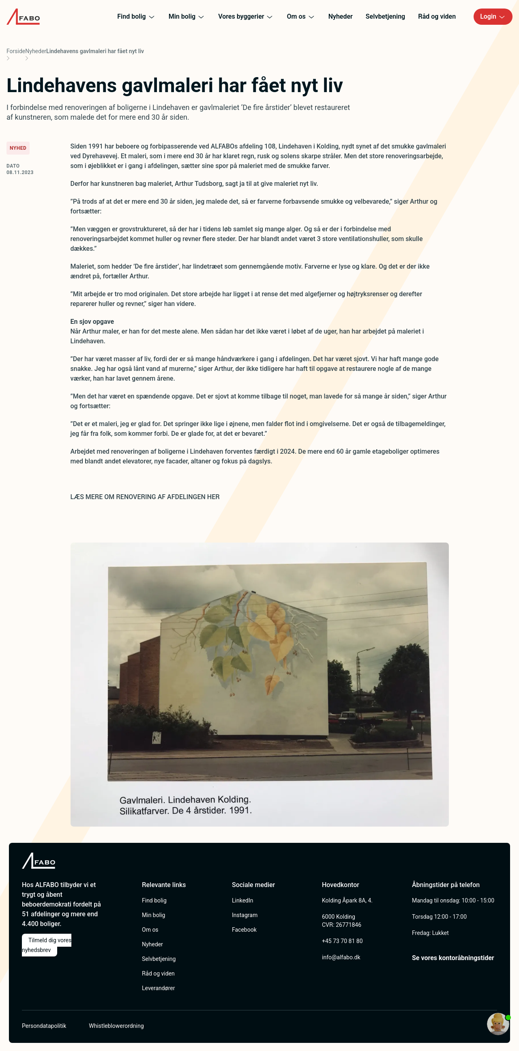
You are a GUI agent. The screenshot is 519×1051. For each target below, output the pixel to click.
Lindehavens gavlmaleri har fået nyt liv (95, 51)
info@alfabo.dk (341, 957)
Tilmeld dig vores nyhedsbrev (46, 945)
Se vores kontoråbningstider (453, 958)
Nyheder (35, 51)
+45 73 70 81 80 (342, 941)
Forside (15, 51)
